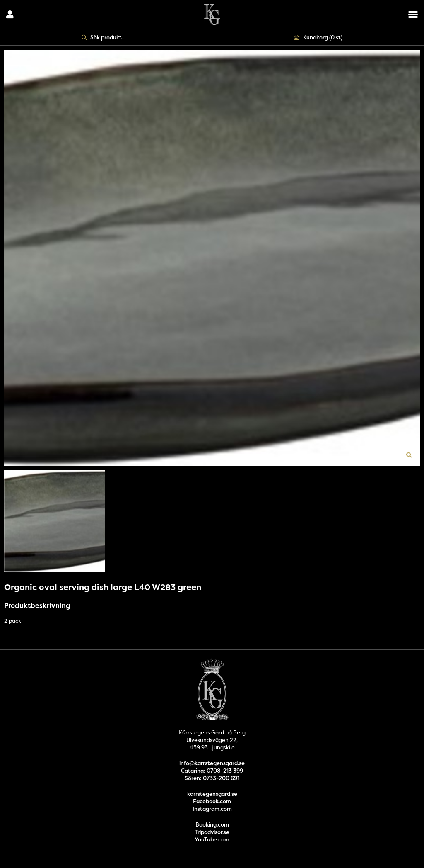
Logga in (10, 14)
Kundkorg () (318, 37)
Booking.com (212, 824)
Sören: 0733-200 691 (212, 778)
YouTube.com (212, 839)
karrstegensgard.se (212, 793)
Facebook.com (212, 801)
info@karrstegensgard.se (212, 763)
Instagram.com (212, 808)
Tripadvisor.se (212, 832)
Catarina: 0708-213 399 (212, 770)
